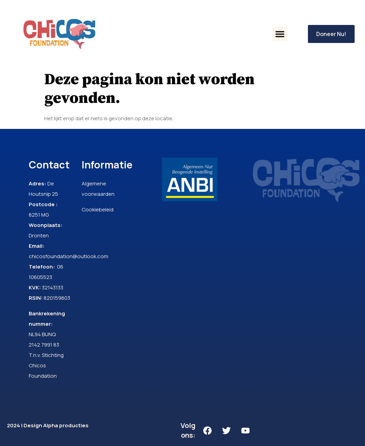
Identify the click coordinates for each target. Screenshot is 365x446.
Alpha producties (66, 425)
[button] (280, 34)
